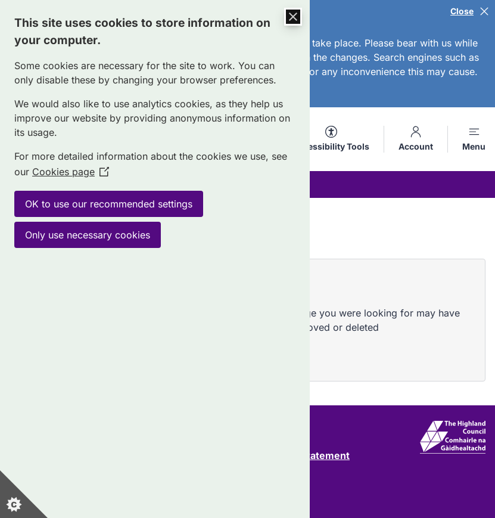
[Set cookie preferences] (24, 494)
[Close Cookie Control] (293, 17)
